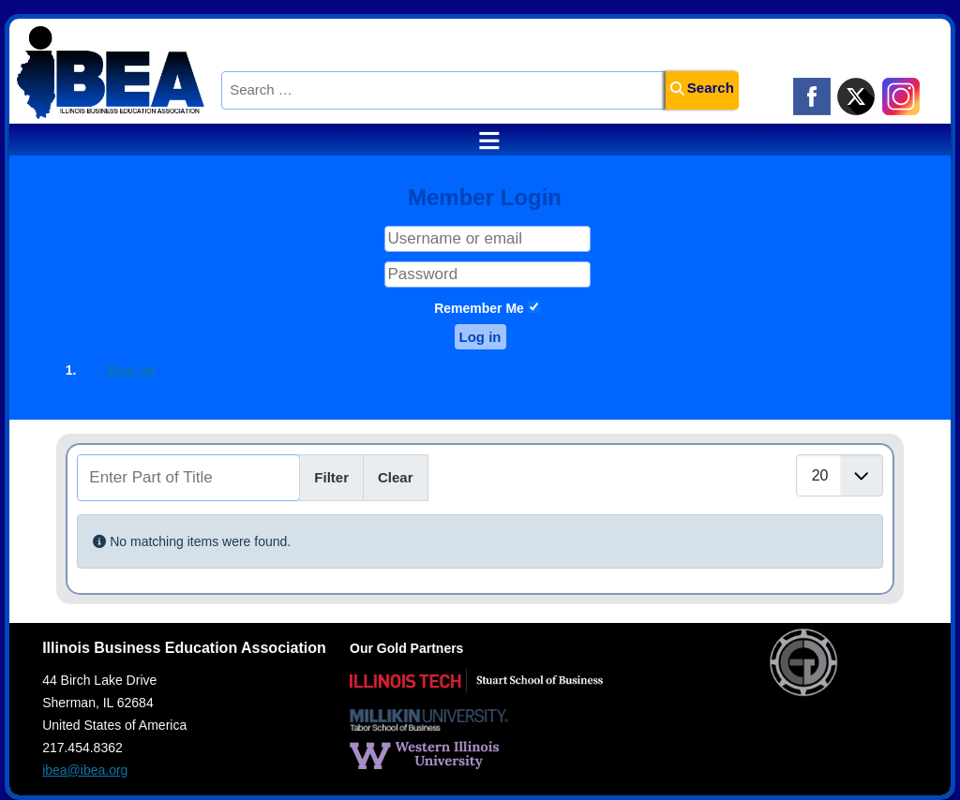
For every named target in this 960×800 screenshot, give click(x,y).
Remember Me (479, 308)
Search (702, 88)
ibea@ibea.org (85, 770)
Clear (395, 477)
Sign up (126, 370)
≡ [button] (480, 140)
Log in (480, 337)
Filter (331, 477)
